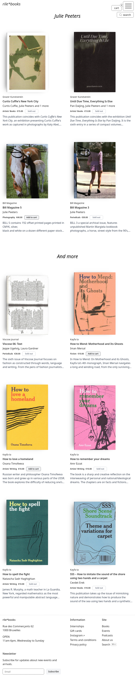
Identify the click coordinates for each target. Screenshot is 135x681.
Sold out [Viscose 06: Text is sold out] (29, 353)
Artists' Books (9, 111)
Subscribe (53, 671)
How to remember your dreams (90, 459)
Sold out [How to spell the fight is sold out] (33, 584)
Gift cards (76, 631)
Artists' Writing (10, 468)
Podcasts (107, 635)
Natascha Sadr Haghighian (19, 579)
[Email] (23, 671)
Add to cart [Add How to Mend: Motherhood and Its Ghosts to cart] (93, 353)
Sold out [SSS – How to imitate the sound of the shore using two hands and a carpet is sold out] (99, 588)
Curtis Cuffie (10, 106)
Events (106, 631)
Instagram (76, 635)
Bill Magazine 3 (79, 207)
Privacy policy (78, 644)
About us (107, 640)
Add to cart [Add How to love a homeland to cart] (33, 468)
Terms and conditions (83, 640)
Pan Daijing (77, 106)
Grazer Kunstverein (13, 96)
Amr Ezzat (76, 463)
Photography (9, 217)
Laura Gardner (29, 348)
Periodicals (75, 217)
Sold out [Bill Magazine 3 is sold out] (96, 217)
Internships (77, 626)
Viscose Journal (11, 339)
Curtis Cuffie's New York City (20, 101)
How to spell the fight (16, 574)
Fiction (73, 353)
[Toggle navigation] (128, 6)
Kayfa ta (74, 339)
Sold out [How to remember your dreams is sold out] (100, 468)
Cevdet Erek (77, 582)
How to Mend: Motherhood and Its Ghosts (96, 344)
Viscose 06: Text (12, 344)
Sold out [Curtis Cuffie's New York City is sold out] (32, 111)
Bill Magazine (10, 203)
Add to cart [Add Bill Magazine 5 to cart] (31, 217)
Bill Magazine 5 (12, 207)
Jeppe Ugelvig (11, 348)
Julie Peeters (26, 106)
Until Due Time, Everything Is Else (91, 101)
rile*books (11, 4)
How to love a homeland (18, 459)
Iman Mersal (77, 348)
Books (105, 626)
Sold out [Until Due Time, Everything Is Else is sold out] (99, 111)
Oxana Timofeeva (13, 463)
